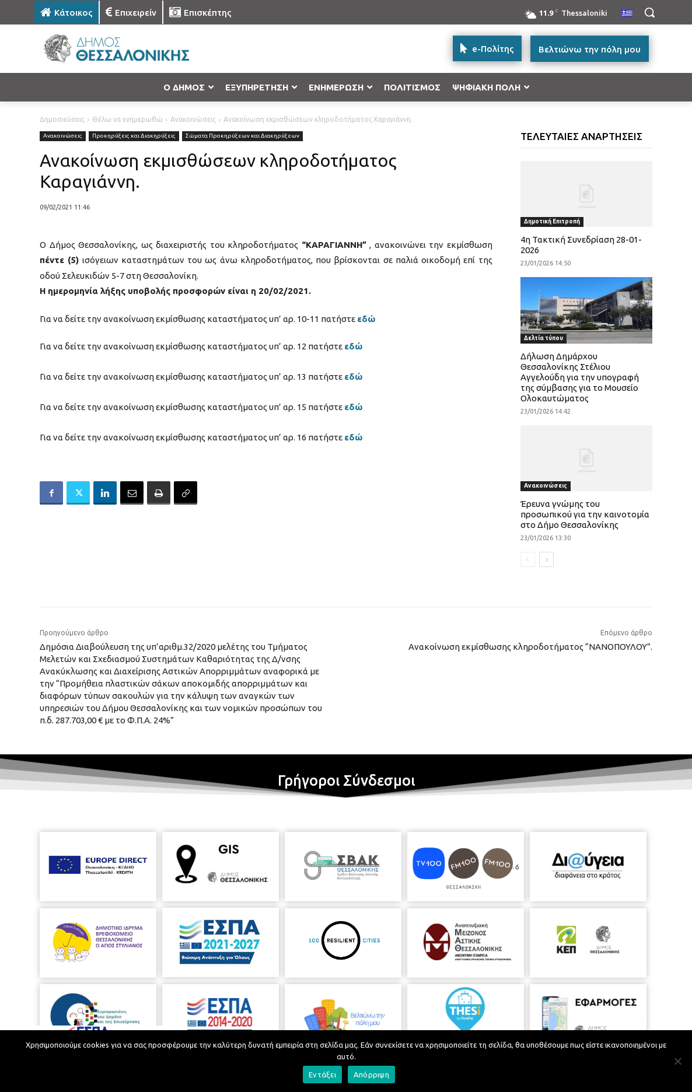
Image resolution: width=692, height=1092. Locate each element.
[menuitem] (627, 14)
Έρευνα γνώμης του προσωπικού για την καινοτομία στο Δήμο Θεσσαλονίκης (584, 514)
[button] (649, 12)
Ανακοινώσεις (193, 119)
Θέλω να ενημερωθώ (127, 119)
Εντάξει (322, 1074)
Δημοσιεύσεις (62, 119)
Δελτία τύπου (543, 338)
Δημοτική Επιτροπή (552, 221)
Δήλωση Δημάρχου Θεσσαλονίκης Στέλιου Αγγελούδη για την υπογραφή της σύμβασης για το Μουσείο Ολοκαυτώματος (579, 377)
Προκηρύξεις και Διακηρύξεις (134, 136)
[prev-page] (527, 559)
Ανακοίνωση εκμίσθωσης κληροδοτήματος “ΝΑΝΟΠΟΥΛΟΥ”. (530, 647)
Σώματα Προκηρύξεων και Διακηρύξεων (242, 136)
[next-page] (546, 559)
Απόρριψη (371, 1074)
